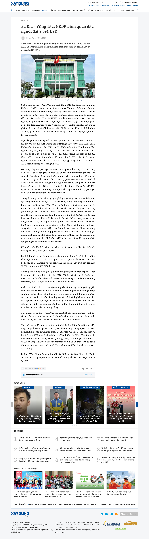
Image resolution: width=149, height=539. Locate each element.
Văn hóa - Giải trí (78, 10)
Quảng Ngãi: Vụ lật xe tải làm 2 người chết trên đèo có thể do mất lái (89, 418)
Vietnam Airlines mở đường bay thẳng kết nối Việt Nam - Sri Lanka (75, 449)
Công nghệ (99, 10)
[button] (72, 425)
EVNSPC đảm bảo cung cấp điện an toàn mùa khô (119, 493)
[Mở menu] (137, 10)
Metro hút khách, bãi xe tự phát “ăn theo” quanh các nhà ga (35, 439)
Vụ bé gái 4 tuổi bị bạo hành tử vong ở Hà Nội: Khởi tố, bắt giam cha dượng (28, 418)
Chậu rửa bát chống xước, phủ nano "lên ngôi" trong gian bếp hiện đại (35, 449)
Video (122, 10)
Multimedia (130, 10)
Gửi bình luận (88, 375)
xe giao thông (94, 6)
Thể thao (90, 10)
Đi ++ (115, 10)
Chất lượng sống (64, 10)
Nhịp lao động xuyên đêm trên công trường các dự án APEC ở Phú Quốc (117, 449)
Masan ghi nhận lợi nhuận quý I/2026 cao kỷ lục (118, 504)
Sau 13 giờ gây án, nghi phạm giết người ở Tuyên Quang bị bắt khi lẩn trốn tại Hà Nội (59, 417)
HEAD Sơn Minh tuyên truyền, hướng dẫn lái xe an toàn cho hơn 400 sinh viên (58, 494)
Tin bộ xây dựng (132, 6)
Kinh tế (44, 10)
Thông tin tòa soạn (129, 514)
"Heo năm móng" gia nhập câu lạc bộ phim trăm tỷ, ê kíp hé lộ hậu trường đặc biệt (118, 459)
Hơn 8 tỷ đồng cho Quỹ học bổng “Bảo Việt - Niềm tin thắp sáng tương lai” (27, 494)
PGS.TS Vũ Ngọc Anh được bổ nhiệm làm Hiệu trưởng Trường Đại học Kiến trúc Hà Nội (121, 417)
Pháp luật (52, 10)
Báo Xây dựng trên (35, 369)
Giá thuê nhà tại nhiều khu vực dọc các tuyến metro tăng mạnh (117, 439)
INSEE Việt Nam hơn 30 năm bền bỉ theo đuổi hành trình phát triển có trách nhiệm (88, 494)
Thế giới (108, 10)
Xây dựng (25, 10)
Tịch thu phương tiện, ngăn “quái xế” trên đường (76, 439)
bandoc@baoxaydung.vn (68, 527)
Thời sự (17, 10)
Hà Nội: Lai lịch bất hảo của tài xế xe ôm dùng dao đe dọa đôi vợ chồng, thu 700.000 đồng (76, 459)
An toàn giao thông (118, 6)
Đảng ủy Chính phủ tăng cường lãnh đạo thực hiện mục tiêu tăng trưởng (35, 459)
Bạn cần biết (20, 504)
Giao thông (35, 10)
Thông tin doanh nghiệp (25, 469)
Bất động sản (105, 6)
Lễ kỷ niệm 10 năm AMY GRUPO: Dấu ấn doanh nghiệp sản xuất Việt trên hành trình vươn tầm (63, 504)
